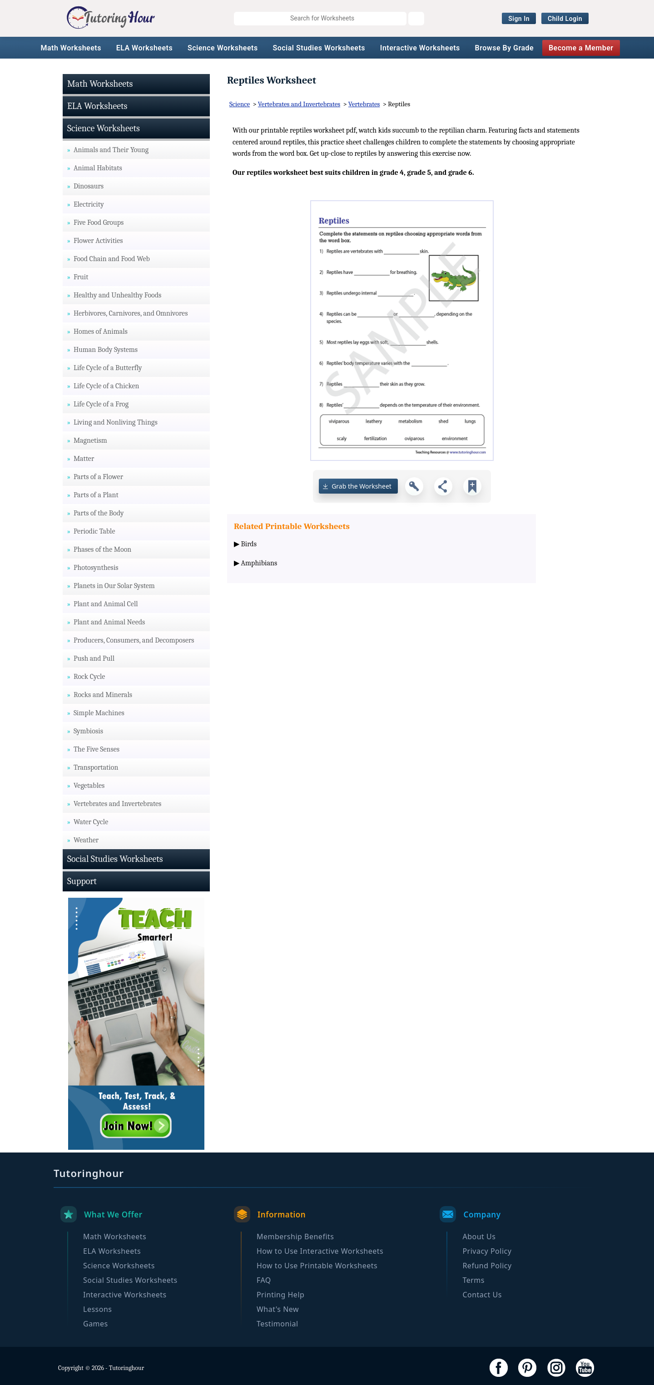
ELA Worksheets (144, 48)
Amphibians (259, 563)
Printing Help (280, 1295)
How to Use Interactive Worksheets (320, 1251)
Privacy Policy (486, 1251)
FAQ (264, 1280)
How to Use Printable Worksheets (317, 1266)
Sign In (519, 18)
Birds (249, 544)
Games (95, 1324)
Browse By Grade (504, 48)
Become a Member (581, 48)
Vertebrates (364, 104)
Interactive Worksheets (420, 48)
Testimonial (277, 1324)
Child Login (565, 18)
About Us (478, 1237)
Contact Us (481, 1295)
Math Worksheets (70, 48)
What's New (278, 1309)
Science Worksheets (223, 48)
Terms (473, 1280)
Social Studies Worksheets (318, 48)
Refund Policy (486, 1266)
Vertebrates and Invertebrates (299, 104)
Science (239, 104)
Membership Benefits (295, 1237)
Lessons (97, 1309)
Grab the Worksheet (361, 486)
